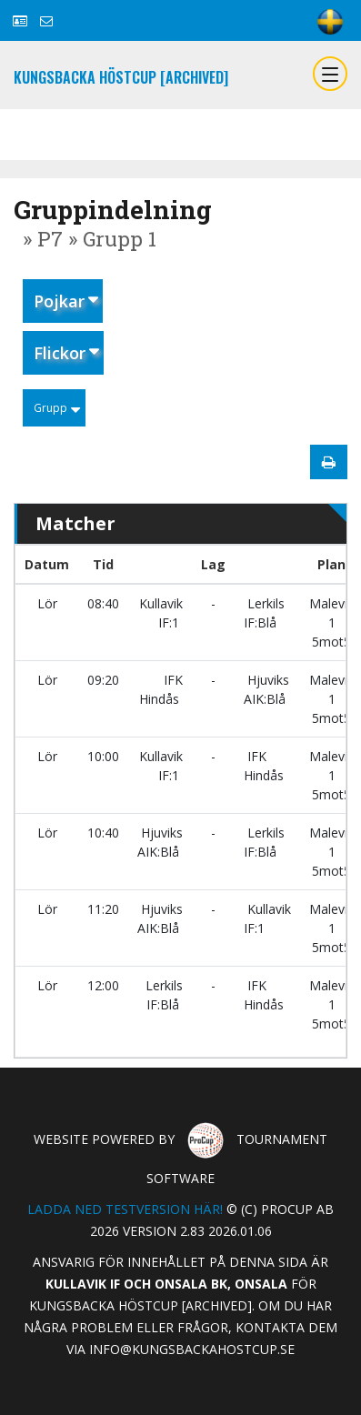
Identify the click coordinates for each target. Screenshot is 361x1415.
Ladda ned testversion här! (125, 1209)
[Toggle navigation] (330, 73)
